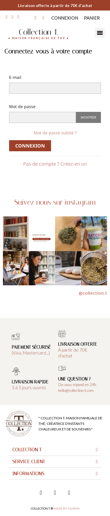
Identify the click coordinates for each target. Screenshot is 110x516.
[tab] (55, 450)
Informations (28, 473)
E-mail (15, 77)
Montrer (88, 117)
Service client (28, 461)
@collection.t (93, 293)
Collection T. (38, 32)
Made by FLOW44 (66, 508)
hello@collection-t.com (76, 390)
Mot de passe (22, 106)
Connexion (30, 146)
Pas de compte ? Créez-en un (55, 164)
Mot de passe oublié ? (55, 132)
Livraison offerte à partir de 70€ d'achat (55, 5)
